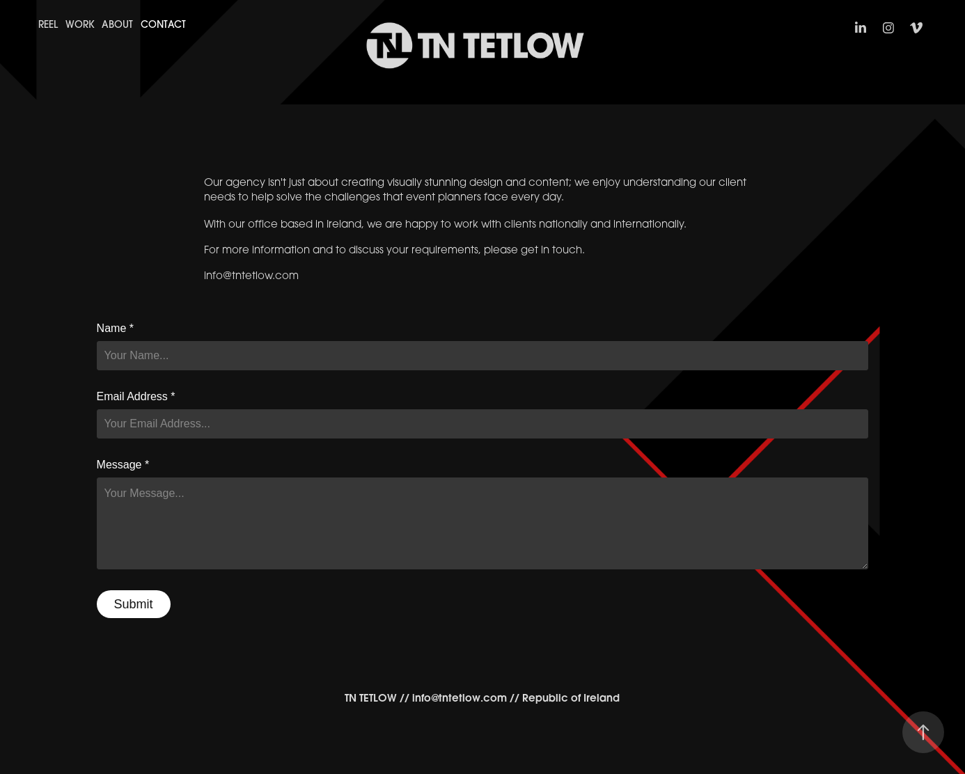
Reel (48, 24)
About (117, 24)
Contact (163, 24)
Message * (123, 465)
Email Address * (136, 396)
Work (80, 24)
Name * (115, 328)
